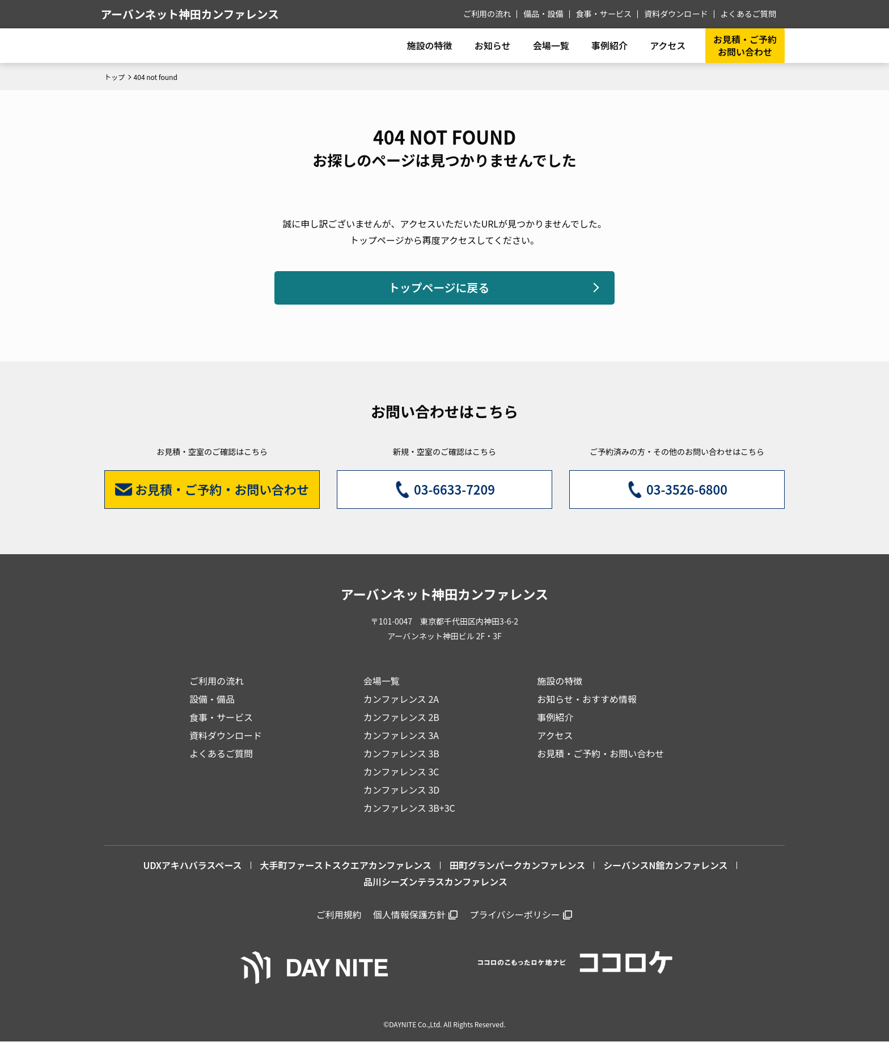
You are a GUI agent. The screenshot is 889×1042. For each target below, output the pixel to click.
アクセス (555, 735)
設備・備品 (212, 699)
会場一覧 (381, 680)
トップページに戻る (439, 288)
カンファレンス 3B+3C (409, 808)
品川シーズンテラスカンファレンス (435, 881)
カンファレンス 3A (401, 735)
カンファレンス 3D (401, 789)
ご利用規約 (339, 915)
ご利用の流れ (488, 13)
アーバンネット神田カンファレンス (194, 14)
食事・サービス (604, 13)
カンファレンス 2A (401, 699)
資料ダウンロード (676, 13)
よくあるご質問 (748, 13)
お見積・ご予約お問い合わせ (745, 45)
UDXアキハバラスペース (192, 865)
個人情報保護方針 (409, 915)
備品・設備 (544, 13)
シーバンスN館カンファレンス (665, 865)
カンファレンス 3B (401, 753)
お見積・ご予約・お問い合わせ (600, 753)
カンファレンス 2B (401, 717)
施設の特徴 (559, 680)
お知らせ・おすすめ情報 (587, 699)
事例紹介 (609, 45)
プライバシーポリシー (514, 915)
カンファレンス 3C (401, 771)
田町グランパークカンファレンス (517, 865)
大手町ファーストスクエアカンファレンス (345, 865)
